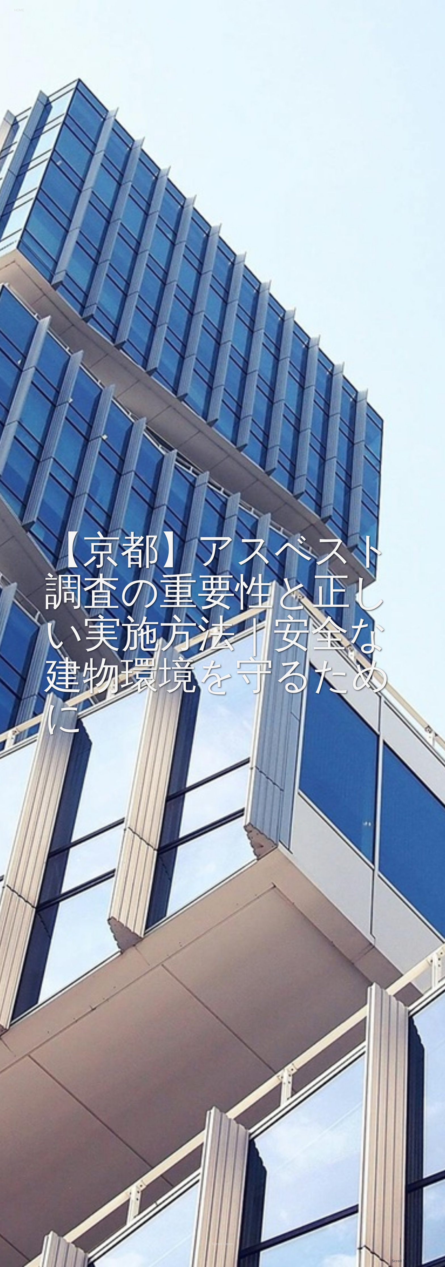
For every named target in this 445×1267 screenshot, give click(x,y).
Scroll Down (222, 1244)
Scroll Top (400, 1261)
